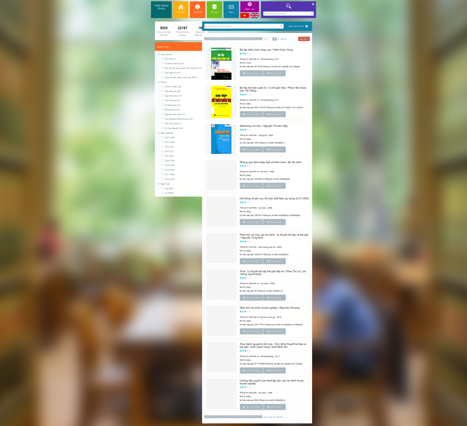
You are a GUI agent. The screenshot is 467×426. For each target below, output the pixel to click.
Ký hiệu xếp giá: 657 (440, 290)
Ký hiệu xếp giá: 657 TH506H (444, 363)
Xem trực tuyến (443, 73)
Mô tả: (434, 62)
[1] (406, 39)
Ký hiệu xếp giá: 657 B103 (443, 66)
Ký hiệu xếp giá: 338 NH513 (444, 179)
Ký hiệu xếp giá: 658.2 (441, 400)
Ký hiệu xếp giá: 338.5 (441, 142)
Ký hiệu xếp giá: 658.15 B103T (445, 107)
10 (444, 39)
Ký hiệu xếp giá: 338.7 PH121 (445, 324)
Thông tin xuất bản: (440, 59)
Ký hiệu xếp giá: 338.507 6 (443, 215)
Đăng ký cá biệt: (459, 142)
